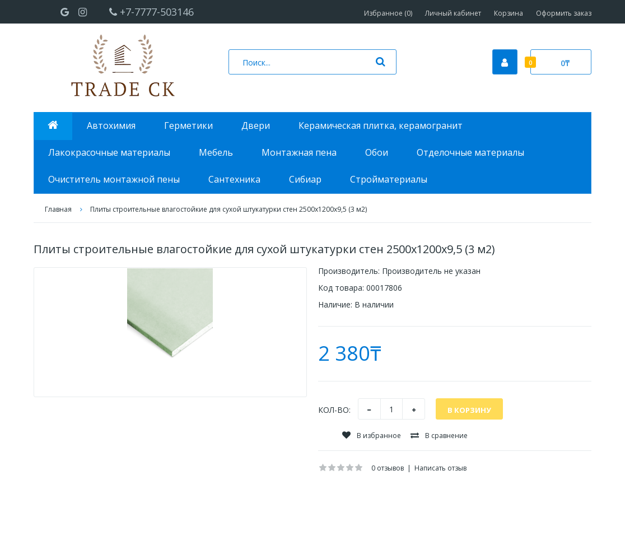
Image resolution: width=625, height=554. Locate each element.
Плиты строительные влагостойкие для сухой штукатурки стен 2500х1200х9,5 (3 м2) (228, 209)
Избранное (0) (388, 13)
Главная (58, 209)
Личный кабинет (453, 13)
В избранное (371, 435)
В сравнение (439, 435)
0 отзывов (387, 468)
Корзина (508, 13)
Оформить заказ (563, 13)
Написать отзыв (440, 468)
